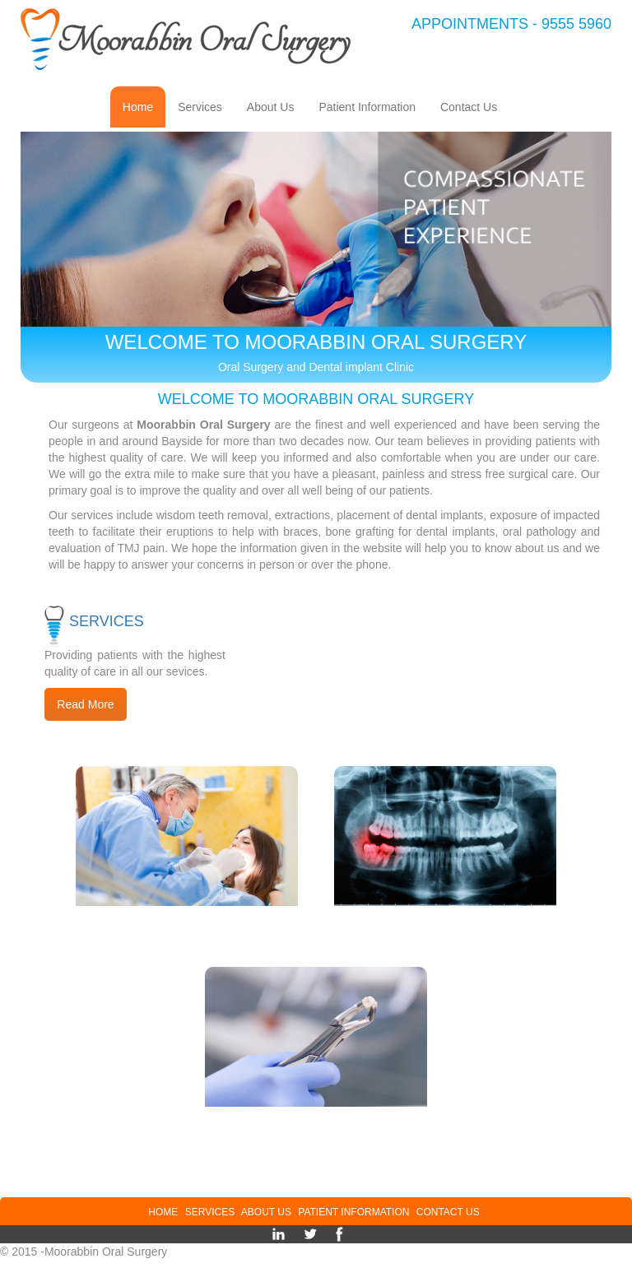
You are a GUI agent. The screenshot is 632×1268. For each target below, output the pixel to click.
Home (144, 106)
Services (206, 106)
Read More (85, 704)
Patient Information (373, 106)
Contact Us (474, 106)
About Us (277, 106)
